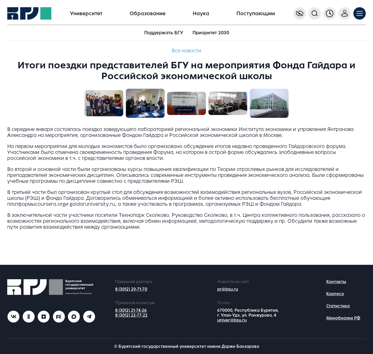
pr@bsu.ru (227, 289)
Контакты (336, 281)
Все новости (186, 50)
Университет (86, 13)
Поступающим (255, 13)
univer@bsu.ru (232, 320)
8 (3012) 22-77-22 (131, 315)
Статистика (338, 306)
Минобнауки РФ (343, 318)
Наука (201, 13)
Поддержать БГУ (163, 32)
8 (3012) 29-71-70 (131, 289)
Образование (148, 13)
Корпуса (335, 294)
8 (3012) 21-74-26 (131, 310)
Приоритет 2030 (210, 32)
